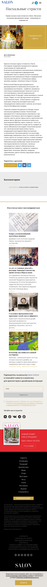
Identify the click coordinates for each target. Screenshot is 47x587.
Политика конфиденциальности (23, 549)
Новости (23, 458)
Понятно (23, 583)
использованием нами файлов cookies (19, 576)
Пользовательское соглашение (23, 547)
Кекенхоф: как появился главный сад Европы (22, 353)
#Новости (12, 245)
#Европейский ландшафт (29, 366)
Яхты (24, 479)
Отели (23, 483)
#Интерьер (12, 330)
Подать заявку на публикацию (23, 545)
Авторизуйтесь (13, 187)
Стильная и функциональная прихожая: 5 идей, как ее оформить (23, 315)
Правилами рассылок (29, 405)
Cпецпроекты (23, 492)
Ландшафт (23, 464)
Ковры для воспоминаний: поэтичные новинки (20, 235)
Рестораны (23, 486)
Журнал (23, 489)
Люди (23, 473)
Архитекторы (23, 467)
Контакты (23, 543)
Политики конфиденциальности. (27, 577)
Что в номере (28, 446)
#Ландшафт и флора (15, 366)
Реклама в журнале (23, 541)
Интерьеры (23, 461)
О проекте (23, 536)
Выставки (23, 476)
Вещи (23, 470)
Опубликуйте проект (23, 498)
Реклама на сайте (23, 538)
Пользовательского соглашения (24, 403)
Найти (35, 3)
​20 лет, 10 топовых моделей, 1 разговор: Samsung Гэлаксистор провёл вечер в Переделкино (22, 270)
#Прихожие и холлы (22, 330)
